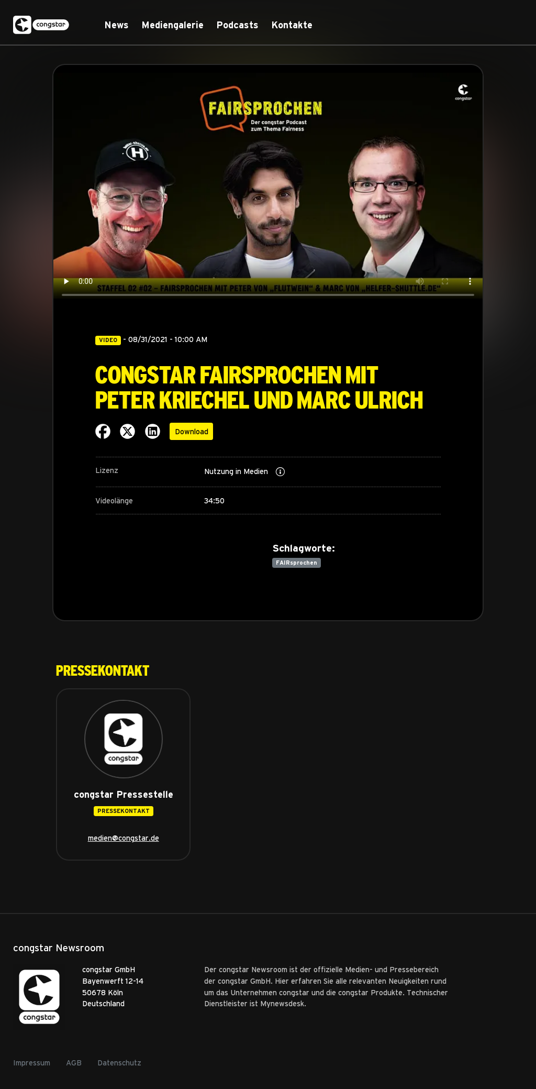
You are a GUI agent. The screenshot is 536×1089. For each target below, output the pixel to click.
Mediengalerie (172, 25)
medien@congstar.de (123, 837)
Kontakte (291, 25)
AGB (74, 1062)
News (116, 25)
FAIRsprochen (296, 562)
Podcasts (237, 25)
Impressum (31, 1062)
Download (191, 431)
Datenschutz (119, 1062)
